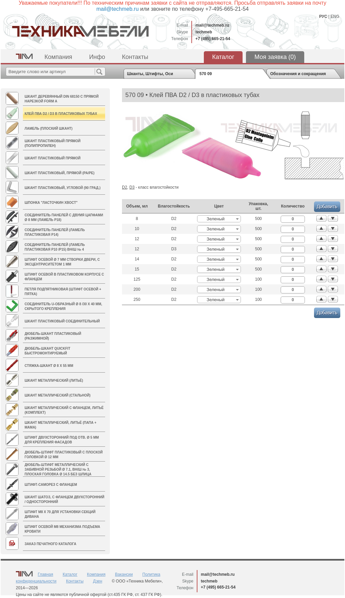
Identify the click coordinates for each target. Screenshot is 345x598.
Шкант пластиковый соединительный (62, 321)
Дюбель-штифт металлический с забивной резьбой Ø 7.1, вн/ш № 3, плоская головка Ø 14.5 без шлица (58, 469)
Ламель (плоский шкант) (48, 128)
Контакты (135, 57)
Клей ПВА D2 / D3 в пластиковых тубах (61, 114)
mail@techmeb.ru (212, 25)
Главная (45, 574)
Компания (58, 57)
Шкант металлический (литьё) (54, 380)
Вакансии (124, 574)
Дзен (97, 581)
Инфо (97, 57)
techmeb (203, 32)
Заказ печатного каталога (50, 544)
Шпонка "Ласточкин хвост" (51, 202)
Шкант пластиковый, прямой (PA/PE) (59, 173)
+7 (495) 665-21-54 (212, 38)
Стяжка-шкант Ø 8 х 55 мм (49, 366)
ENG (335, 16)
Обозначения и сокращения (298, 73)
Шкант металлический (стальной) (58, 395)
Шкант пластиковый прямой (53, 158)
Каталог (223, 57)
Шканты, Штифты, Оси (150, 73)
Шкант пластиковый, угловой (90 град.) (62, 188)
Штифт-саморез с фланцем (51, 484)
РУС (323, 16)
